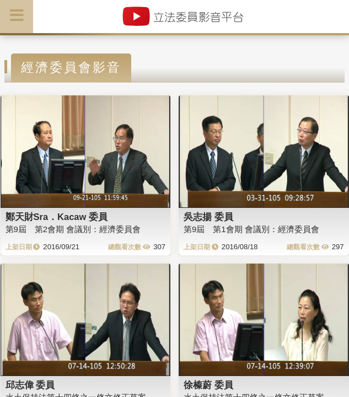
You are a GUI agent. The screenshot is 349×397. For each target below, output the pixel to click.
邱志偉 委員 (30, 385)
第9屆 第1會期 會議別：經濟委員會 (251, 229)
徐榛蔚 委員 (208, 385)
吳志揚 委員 (208, 217)
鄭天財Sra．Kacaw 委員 (57, 217)
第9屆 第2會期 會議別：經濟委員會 (73, 229)
